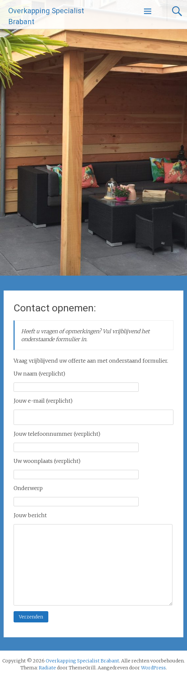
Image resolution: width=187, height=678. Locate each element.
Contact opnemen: (55, 308)
